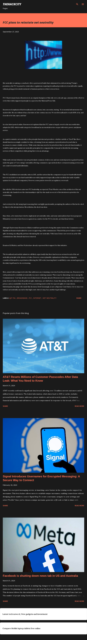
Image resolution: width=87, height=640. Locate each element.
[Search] (77, 4)
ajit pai (12, 298)
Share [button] (78, 298)
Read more (79, 406)
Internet (37, 298)
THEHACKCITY (12, 4)
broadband (22, 298)
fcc (30, 298)
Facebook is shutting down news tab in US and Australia (40, 575)
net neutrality (49, 298)
